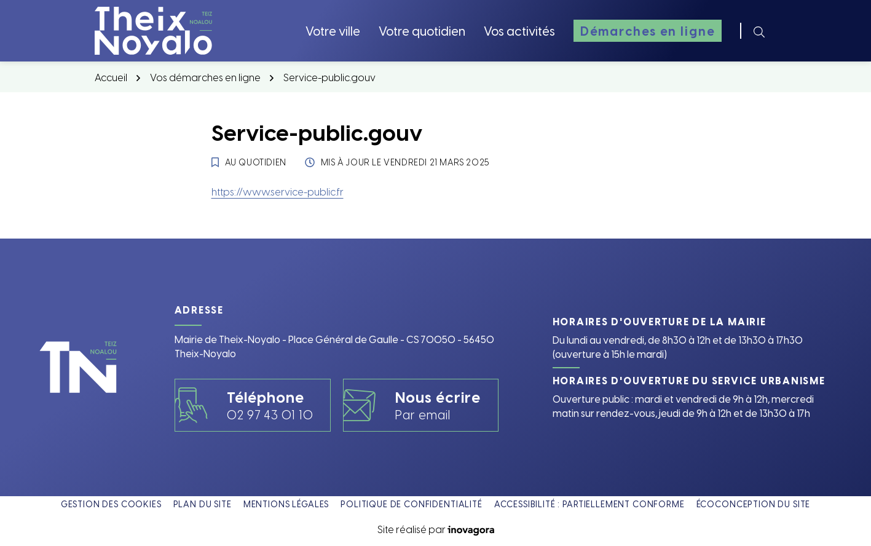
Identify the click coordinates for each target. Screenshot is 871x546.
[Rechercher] (759, 31)
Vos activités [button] (519, 30)
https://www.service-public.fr (277, 191)
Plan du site (202, 504)
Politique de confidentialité (412, 504)
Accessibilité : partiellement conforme (589, 504)
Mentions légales (286, 504)
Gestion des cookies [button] (111, 504)
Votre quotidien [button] (422, 30)
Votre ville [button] (332, 30)
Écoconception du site (753, 504)
